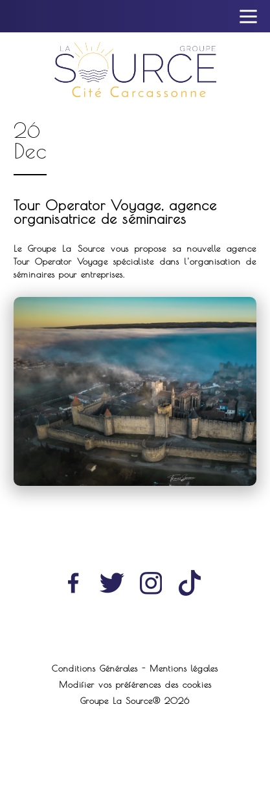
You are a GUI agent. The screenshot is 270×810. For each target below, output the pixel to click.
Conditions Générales (95, 668)
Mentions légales (184, 668)
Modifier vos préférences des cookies (135, 684)
